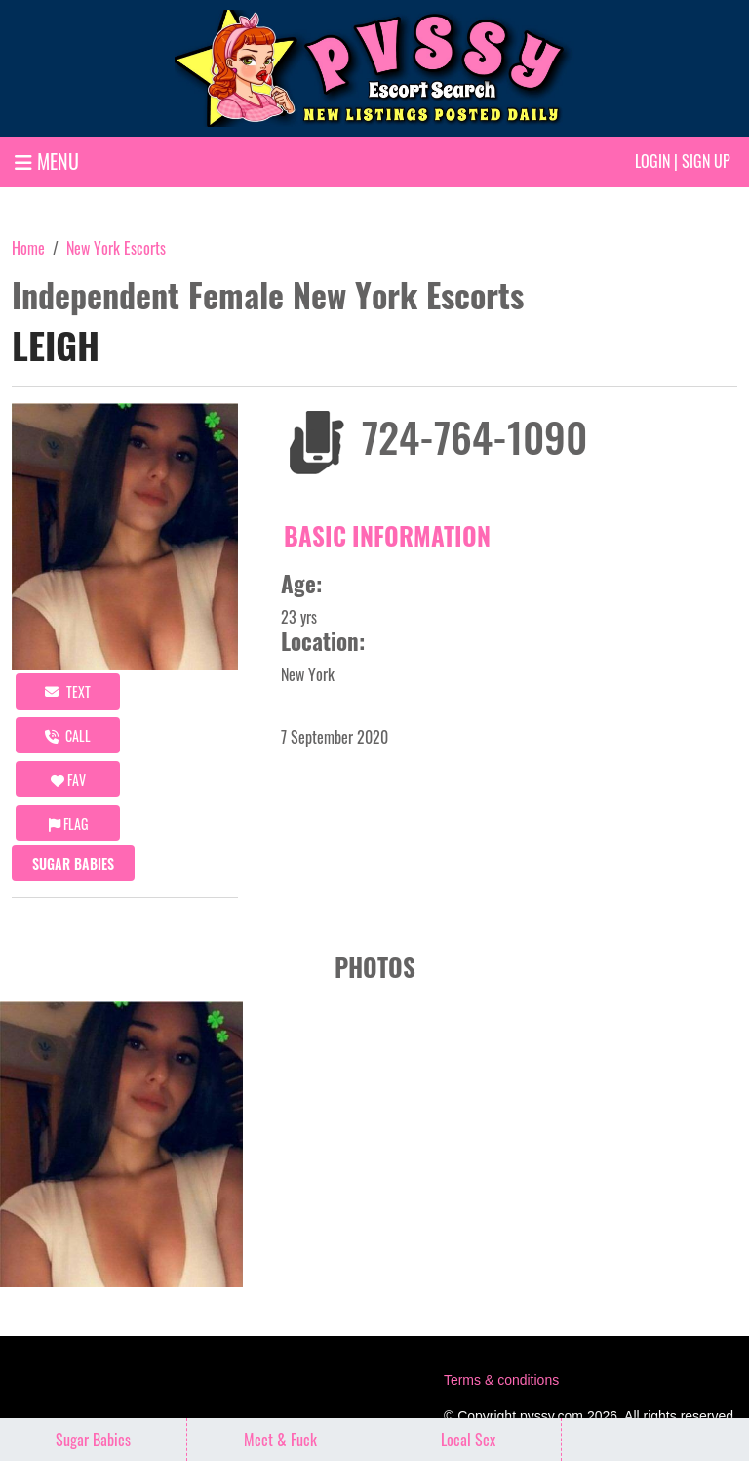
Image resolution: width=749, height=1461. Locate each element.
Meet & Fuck (280, 1439)
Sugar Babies (73, 863)
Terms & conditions (501, 1380)
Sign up (706, 161)
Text (68, 691)
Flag (68, 823)
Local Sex (468, 1439)
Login (652, 161)
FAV (68, 779)
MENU (47, 161)
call (68, 735)
